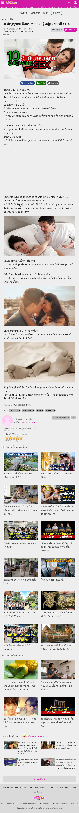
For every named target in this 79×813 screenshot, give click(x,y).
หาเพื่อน (23, 7)
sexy (39, 410)
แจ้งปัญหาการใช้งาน (36, 808)
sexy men (27, 410)
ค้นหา (45, 13)
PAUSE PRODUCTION (29, 422)
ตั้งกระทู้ (56, 13)
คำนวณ (73, 788)
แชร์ (57, 30)
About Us (74, 804)
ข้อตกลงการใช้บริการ (8, 804)
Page (43, 792)
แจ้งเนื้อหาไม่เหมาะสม (54, 808)
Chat (31, 7)
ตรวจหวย (61, 7)
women (49, 410)
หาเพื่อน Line (40, 7)
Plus (12, 19)
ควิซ (69, 7)
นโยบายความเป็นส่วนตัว (27, 804)
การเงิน (36, 792)
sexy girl (14, 410)
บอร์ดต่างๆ (35, 13)
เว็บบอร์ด (14, 7)
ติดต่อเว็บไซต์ (22, 808)
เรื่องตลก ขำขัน (33, 736)
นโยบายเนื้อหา (44, 804)
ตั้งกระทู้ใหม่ (39, 779)
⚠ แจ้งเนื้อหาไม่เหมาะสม (61, 418)
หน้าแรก (4, 7)
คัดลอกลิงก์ (70, 30)
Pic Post (51, 7)
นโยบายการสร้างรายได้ (60, 804)
